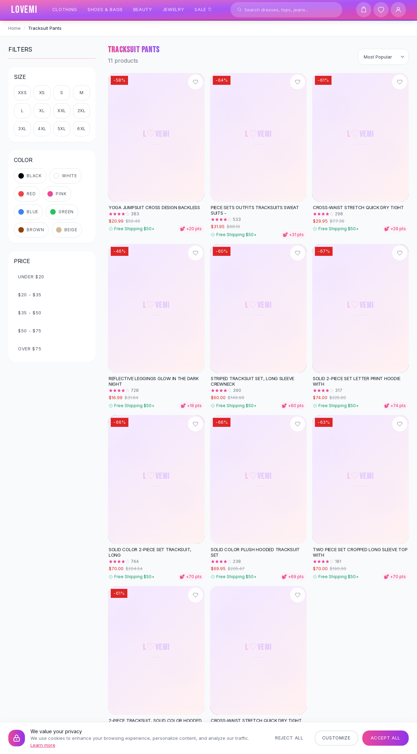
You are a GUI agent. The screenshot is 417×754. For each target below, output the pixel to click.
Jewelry (173, 9)
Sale (203, 9)
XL (42, 110)
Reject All (289, 737)
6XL (81, 128)
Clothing (64, 9)
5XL (62, 128)
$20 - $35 (30, 294)
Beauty (142, 9)
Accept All (386, 737)
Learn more (42, 745)
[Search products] (286, 9)
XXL (61, 110)
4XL (42, 128)
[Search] (239, 9)
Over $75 (29, 348)
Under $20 (31, 276)
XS (42, 92)
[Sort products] (383, 57)
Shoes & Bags (105, 9)
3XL (22, 128)
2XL (82, 110)
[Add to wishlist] (195, 82)
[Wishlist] (381, 9)
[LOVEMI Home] (24, 10)
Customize (336, 737)
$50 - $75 (30, 330)
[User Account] (398, 9)
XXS (22, 92)
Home (14, 28)
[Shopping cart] (363, 9)
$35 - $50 (30, 312)
